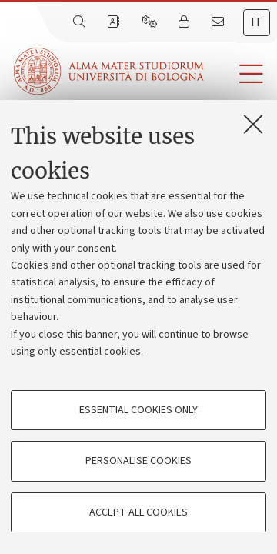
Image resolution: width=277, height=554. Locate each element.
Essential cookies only (138, 410)
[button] (240, 74)
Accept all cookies (138, 512)
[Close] (253, 124)
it (256, 22)
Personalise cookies (138, 461)
